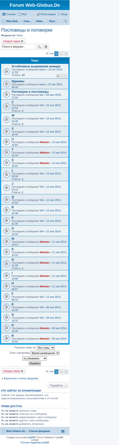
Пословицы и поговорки (53, 21)
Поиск (39, 46)
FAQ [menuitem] (23, 14)
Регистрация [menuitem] (48, 14)
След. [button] (66, 371)
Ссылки (11, 14)
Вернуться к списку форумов (21, 378)
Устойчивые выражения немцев (36, 66)
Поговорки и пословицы (30, 91)
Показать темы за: (34, 348)
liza (41, 94)
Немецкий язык (40, 21)
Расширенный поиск (46, 46)
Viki (41, 105)
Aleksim (44, 142)
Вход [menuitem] (64, 14)
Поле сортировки (34, 353)
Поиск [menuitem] (65, 21)
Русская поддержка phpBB (34, 442)
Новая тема (11, 41)
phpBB (31, 437)
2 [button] (61, 371)
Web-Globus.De (13, 21)
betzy (20, 35)
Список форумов (28, 21)
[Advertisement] (84, 93)
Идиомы (18, 81)
